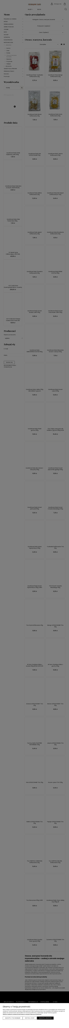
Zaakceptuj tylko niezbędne (12, 1018)
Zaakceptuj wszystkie (45, 1018)
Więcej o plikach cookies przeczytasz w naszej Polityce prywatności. (22, 1014)
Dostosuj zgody (29, 1018)
